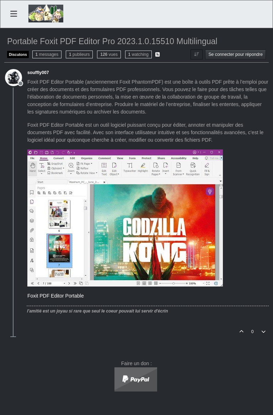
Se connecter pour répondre (235, 54)
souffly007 (38, 72)
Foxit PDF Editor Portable (55, 296)
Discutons (18, 54)
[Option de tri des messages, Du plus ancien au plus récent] (196, 54)
